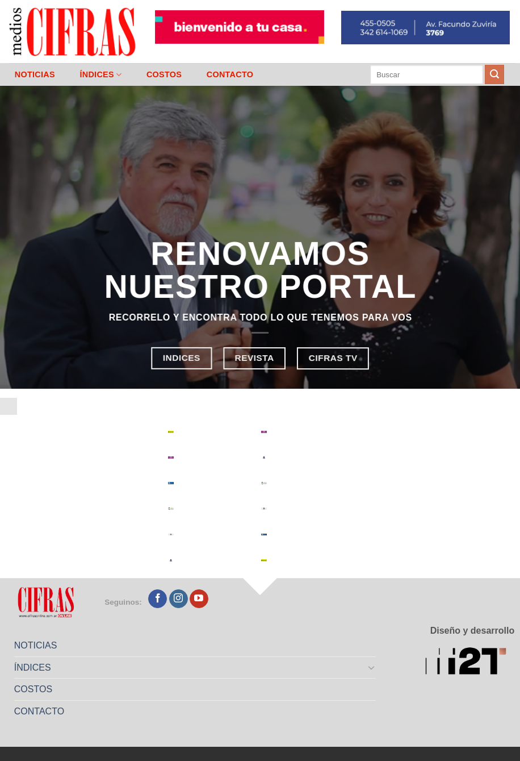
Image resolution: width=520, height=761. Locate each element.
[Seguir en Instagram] (178, 599)
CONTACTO (230, 74)
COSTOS (164, 74)
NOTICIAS (35, 74)
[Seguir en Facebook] (157, 599)
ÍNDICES (100, 74)
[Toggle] (371, 667)
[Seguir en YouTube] (199, 599)
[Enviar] (494, 74)
